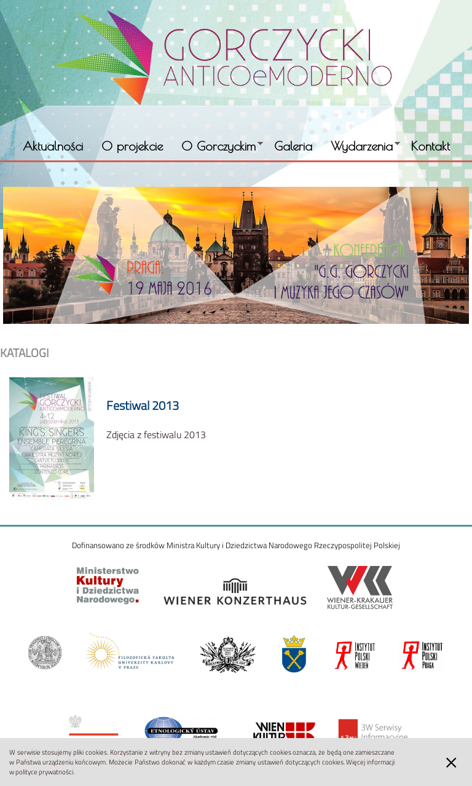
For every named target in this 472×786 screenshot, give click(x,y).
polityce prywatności (44, 772)
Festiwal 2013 (142, 405)
